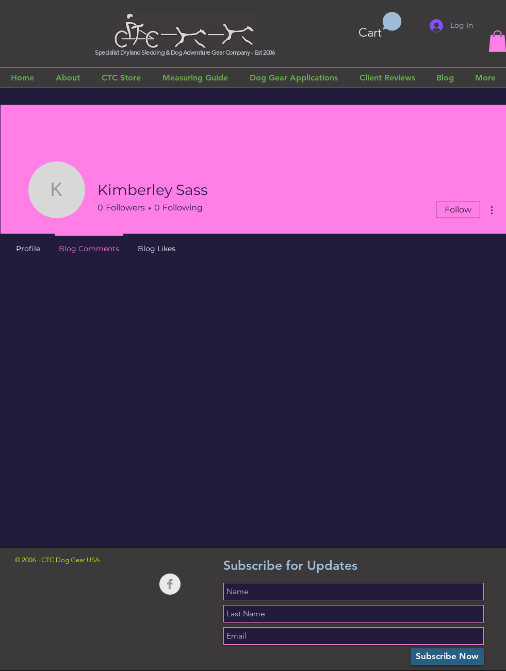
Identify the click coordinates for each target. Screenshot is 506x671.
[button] (380, 26)
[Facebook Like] (79, 595)
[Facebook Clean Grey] (170, 584)
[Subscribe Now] (447, 656)
